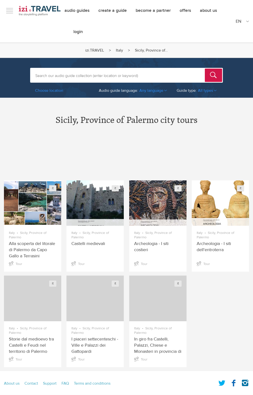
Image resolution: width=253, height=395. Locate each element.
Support (50, 383)
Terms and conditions (92, 383)
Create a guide (112, 10)
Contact (31, 383)
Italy (119, 50)
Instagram (245, 382)
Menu (9, 10)
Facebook (233, 382)
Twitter (222, 382)
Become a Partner (153, 10)
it (53, 188)
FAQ (65, 383)
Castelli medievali (88, 243)
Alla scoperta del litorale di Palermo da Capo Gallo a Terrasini (32, 250)
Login (78, 31)
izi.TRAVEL (40, 11)
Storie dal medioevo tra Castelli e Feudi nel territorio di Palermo (31, 345)
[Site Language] (241, 21)
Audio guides (76, 10)
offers (185, 10)
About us (12, 383)
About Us (208, 10)
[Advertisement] (126, 156)
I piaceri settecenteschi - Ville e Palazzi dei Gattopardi (94, 345)
